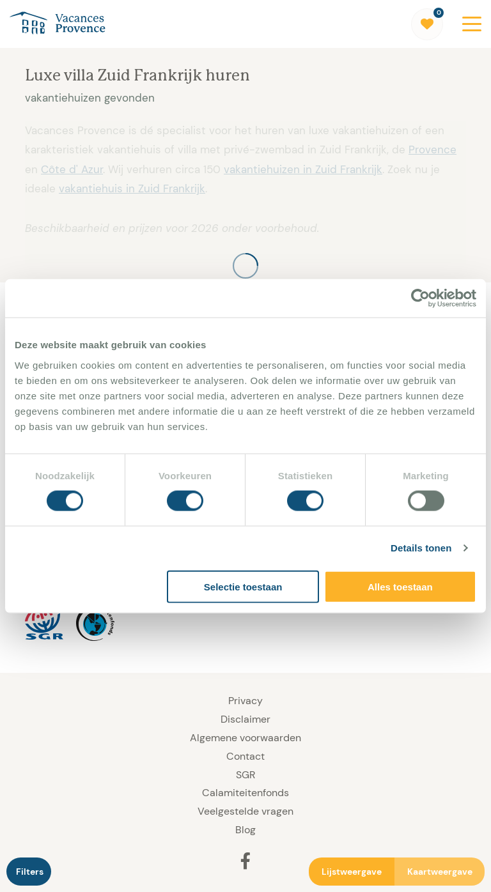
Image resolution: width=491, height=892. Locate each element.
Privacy (245, 700)
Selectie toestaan (243, 586)
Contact (245, 756)
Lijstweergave (352, 871)
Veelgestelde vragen (245, 811)
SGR (245, 774)
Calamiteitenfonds (245, 792)
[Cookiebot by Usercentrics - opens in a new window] (420, 298)
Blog (245, 829)
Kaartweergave (439, 871)
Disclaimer (245, 719)
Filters (29, 871)
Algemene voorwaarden (245, 737)
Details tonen (421, 547)
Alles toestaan (400, 586)
